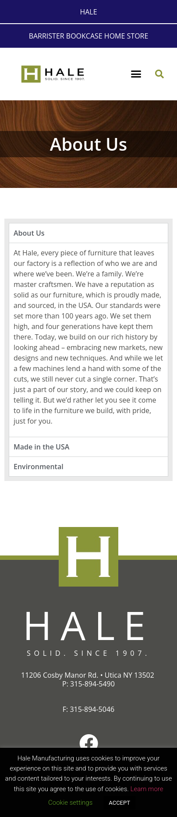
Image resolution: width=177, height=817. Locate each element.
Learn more (146, 789)
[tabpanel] (88, 340)
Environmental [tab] (39, 466)
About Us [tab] (29, 233)
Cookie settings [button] (70, 802)
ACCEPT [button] (119, 802)
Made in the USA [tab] (41, 447)
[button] (136, 74)
